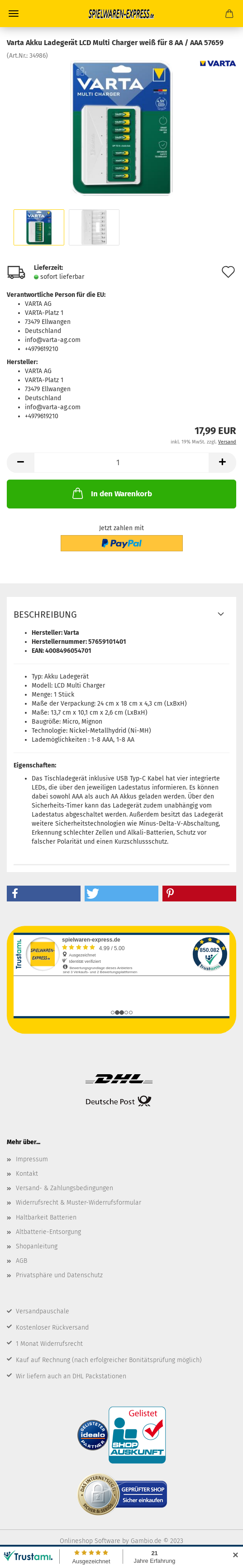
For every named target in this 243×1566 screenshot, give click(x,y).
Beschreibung (45, 614)
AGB (21, 1261)
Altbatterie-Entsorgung (48, 1232)
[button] (44, 893)
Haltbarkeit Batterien (46, 1217)
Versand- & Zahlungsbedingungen (64, 1188)
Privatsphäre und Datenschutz (59, 1275)
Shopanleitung (36, 1246)
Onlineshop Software (90, 1541)
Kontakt (27, 1174)
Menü (14, 13)
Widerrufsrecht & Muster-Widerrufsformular (78, 1202)
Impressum (32, 1159)
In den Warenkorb (111, 493)
